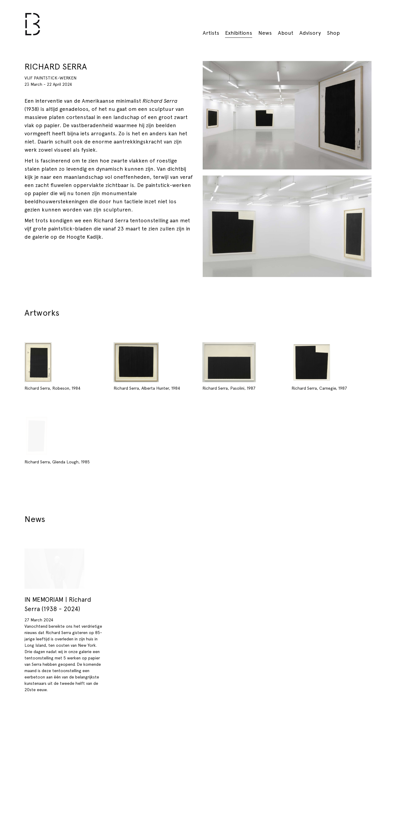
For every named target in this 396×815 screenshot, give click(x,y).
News (265, 33)
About (285, 33)
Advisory (310, 33)
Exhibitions (238, 33)
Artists (211, 33)
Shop (333, 33)
